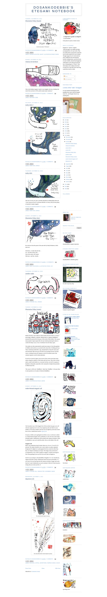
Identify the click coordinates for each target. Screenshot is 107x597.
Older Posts (57, 568)
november (48, 471)
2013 (66, 133)
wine (36, 97)
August (67, 166)
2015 (66, 128)
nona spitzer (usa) (75, 318)
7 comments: (50, 93)
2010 (66, 186)
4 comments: (50, 161)
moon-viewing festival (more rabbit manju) (75, 339)
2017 (66, 124)
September (68, 164)
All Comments (68, 79)
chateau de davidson (31, 62)
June (67, 170)
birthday (32, 97)
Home (43, 568)
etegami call (33, 301)
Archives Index (74, 328)
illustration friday (49, 54)
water (43, 380)
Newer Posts (28, 568)
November (68, 139)
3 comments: (50, 467)
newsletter (41, 471)
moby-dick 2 (29, 105)
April (67, 175)
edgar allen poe (34, 54)
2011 (66, 184)
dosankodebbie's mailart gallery (72, 316)
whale (38, 165)
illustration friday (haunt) (33, 21)
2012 (66, 135)
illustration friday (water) (33, 309)
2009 (66, 188)
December (68, 137)
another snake (29, 273)
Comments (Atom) (35, 571)
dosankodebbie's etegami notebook (53, 9)
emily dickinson (34, 266)
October (68, 141)
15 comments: (50, 262)
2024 (66, 122)
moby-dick (32, 165)
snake (53, 471)
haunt (41, 54)
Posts (66, 76)
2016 (66, 126)
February (68, 179)
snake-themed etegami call (33, 388)
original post (44, 431)
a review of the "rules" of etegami (72, 87)
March (67, 177)
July (67, 168)
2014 (66, 131)
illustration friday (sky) (32, 218)
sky (52, 266)
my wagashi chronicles (70, 336)
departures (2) (29, 479)
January (68, 181)
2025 (66, 120)
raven (57, 54)
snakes (40, 301)
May (67, 172)
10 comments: (50, 50)
